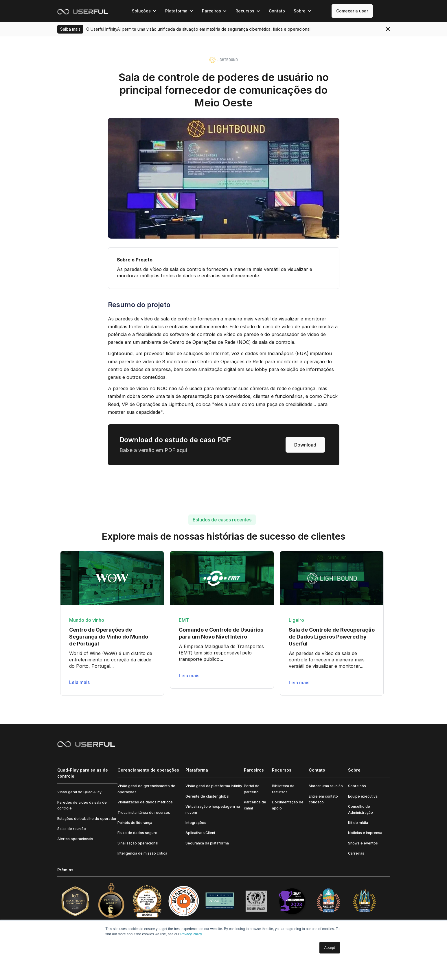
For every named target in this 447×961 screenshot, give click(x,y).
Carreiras (356, 853)
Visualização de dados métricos (145, 802)
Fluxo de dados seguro (137, 833)
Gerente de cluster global (207, 796)
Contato (277, 10)
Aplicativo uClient (200, 833)
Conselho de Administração (360, 809)
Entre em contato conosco (323, 799)
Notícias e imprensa (365, 833)
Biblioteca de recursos (283, 789)
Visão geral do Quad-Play (79, 792)
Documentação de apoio (287, 805)
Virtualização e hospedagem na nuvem (212, 809)
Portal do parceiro (252, 789)
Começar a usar (352, 10)
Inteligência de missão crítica (142, 853)
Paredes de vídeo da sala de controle (82, 805)
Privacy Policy (191, 934)
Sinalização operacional (137, 843)
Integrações (195, 822)
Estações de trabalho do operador (87, 818)
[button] (144, 11)
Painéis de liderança (134, 822)
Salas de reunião (71, 829)
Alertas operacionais (75, 839)
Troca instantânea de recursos (143, 812)
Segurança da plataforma (207, 843)
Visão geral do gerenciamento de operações (146, 789)
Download (305, 445)
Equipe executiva (363, 796)
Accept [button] (329, 948)
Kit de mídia (358, 822)
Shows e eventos (363, 843)
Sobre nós (357, 786)
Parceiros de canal (255, 805)
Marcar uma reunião (326, 786)
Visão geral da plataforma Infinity (213, 786)
